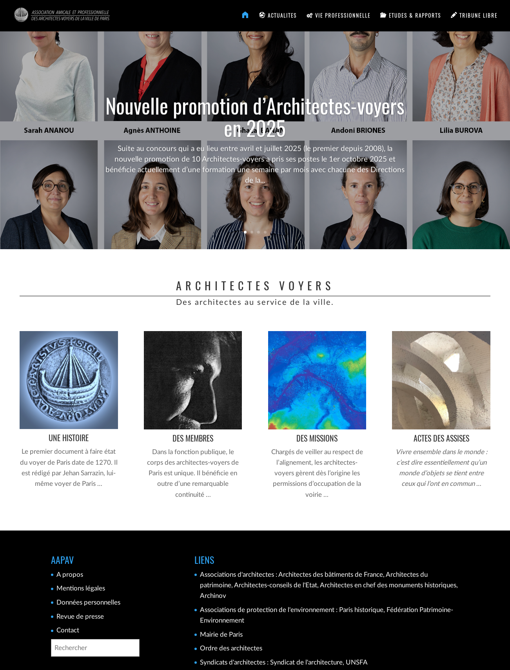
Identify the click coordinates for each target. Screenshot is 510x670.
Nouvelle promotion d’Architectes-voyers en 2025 (254, 127)
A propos (69, 574)
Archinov (213, 595)
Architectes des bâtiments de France (330, 574)
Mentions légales (80, 588)
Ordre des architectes (231, 648)
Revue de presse (80, 616)
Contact (67, 630)
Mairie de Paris (221, 634)
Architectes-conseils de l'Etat (275, 585)
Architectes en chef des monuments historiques (388, 585)
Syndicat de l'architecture (306, 662)
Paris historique (361, 610)
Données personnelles (88, 602)
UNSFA (357, 662)
